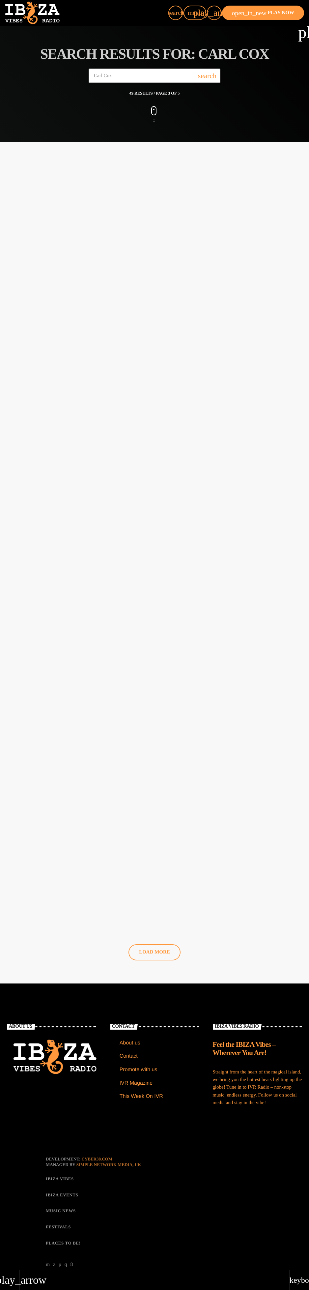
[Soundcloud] (60, 1255)
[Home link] (32, 12)
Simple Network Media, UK (108, 1155)
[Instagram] (66, 1255)
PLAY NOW (263, 13)
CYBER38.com (96, 1149)
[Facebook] (71, 1255)
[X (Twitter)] (54, 1255)
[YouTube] (48, 1255)
